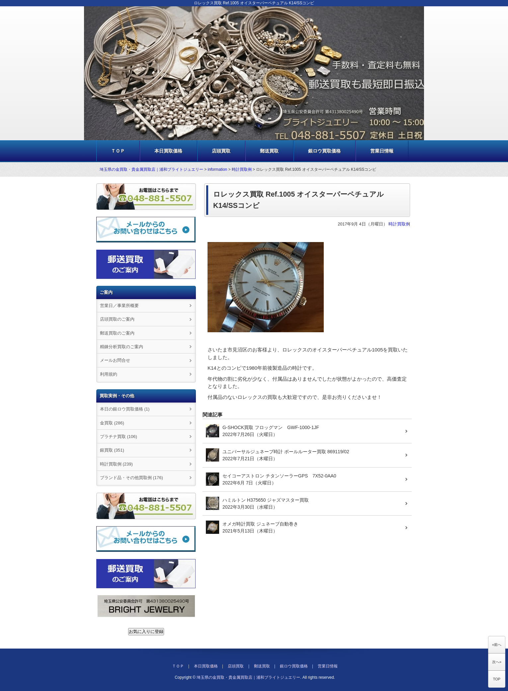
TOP (496, 679)
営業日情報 (381, 151)
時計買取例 (242, 169)
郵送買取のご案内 (117, 333)
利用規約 (108, 374)
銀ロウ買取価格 (324, 151)
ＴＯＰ (118, 151)
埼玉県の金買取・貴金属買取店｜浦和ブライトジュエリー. (249, 677)
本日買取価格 (168, 151)
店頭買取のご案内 (117, 319)
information (217, 169)
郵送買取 (269, 151)
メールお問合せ (115, 360)
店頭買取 (221, 151)
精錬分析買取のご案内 (121, 346)
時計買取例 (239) (116, 464)
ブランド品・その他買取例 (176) (131, 477)
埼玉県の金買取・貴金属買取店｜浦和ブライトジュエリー (151, 169)
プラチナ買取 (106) (118, 436)
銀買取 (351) (112, 450)
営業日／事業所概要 (119, 305)
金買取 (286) (112, 422)
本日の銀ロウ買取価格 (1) (124, 409)
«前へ (496, 645)
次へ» (496, 662)
